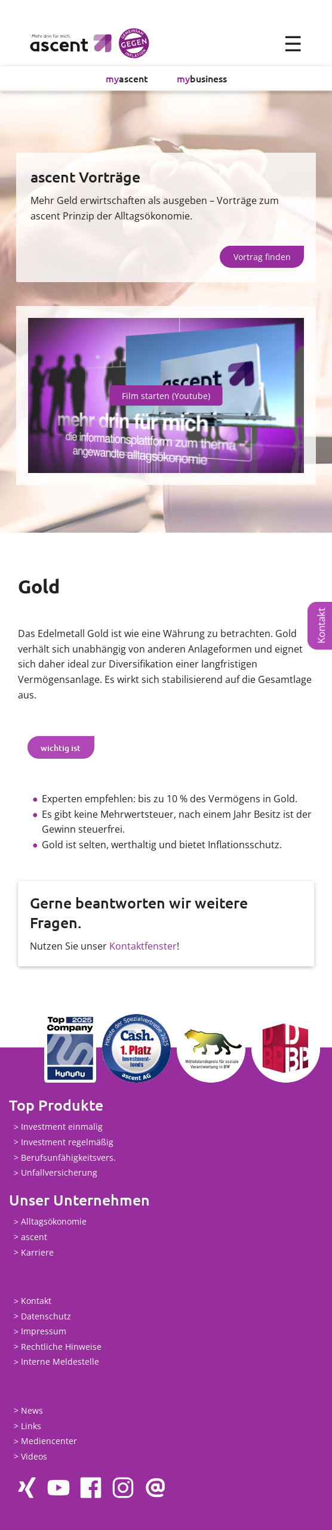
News (32, 1410)
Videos (34, 1456)
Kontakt (321, 626)
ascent (127, 78)
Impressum (43, 1331)
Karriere (37, 1252)
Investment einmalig (62, 1127)
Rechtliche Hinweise (61, 1346)
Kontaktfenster (143, 946)
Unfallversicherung (59, 1173)
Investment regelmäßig (67, 1142)
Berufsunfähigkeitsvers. (68, 1157)
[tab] (61, 747)
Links (31, 1426)
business (202, 78)
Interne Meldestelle (60, 1362)
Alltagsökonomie (54, 1222)
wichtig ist (61, 747)
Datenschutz (46, 1316)
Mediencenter (49, 1441)
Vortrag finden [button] (262, 256)
